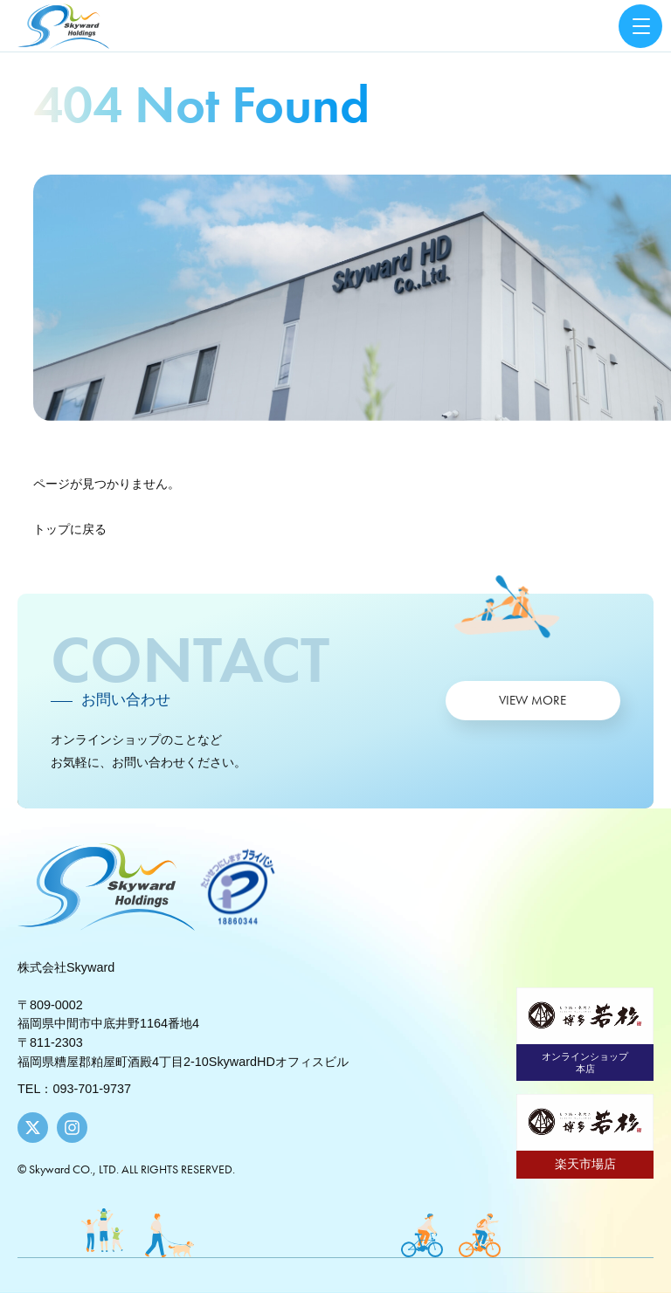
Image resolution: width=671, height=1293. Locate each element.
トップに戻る (70, 529)
